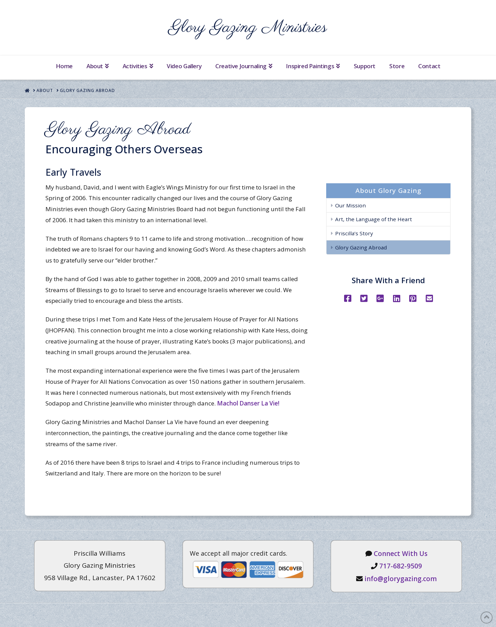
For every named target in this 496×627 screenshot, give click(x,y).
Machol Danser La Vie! (248, 403)
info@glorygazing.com (400, 578)
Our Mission (350, 205)
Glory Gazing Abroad (361, 247)
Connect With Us (400, 553)
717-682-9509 (400, 566)
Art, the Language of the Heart (373, 219)
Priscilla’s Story (354, 233)
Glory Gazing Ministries (248, 27)
